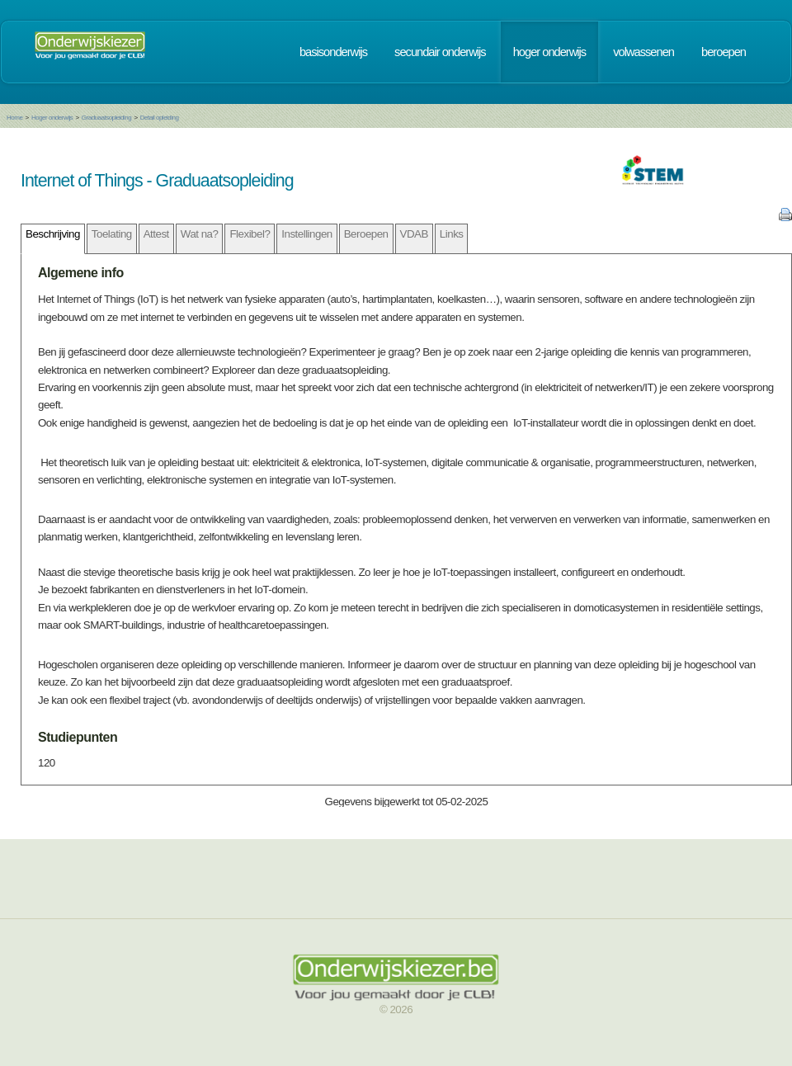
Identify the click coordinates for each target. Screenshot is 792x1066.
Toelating (112, 234)
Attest (156, 234)
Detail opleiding (159, 117)
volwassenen (643, 52)
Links (452, 234)
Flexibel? (249, 234)
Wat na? (200, 234)
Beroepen (366, 234)
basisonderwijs (333, 52)
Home (14, 117)
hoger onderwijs (549, 52)
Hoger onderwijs (52, 117)
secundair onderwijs (440, 52)
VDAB (414, 234)
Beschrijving (53, 234)
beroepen (723, 52)
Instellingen (306, 234)
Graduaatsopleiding (106, 117)
